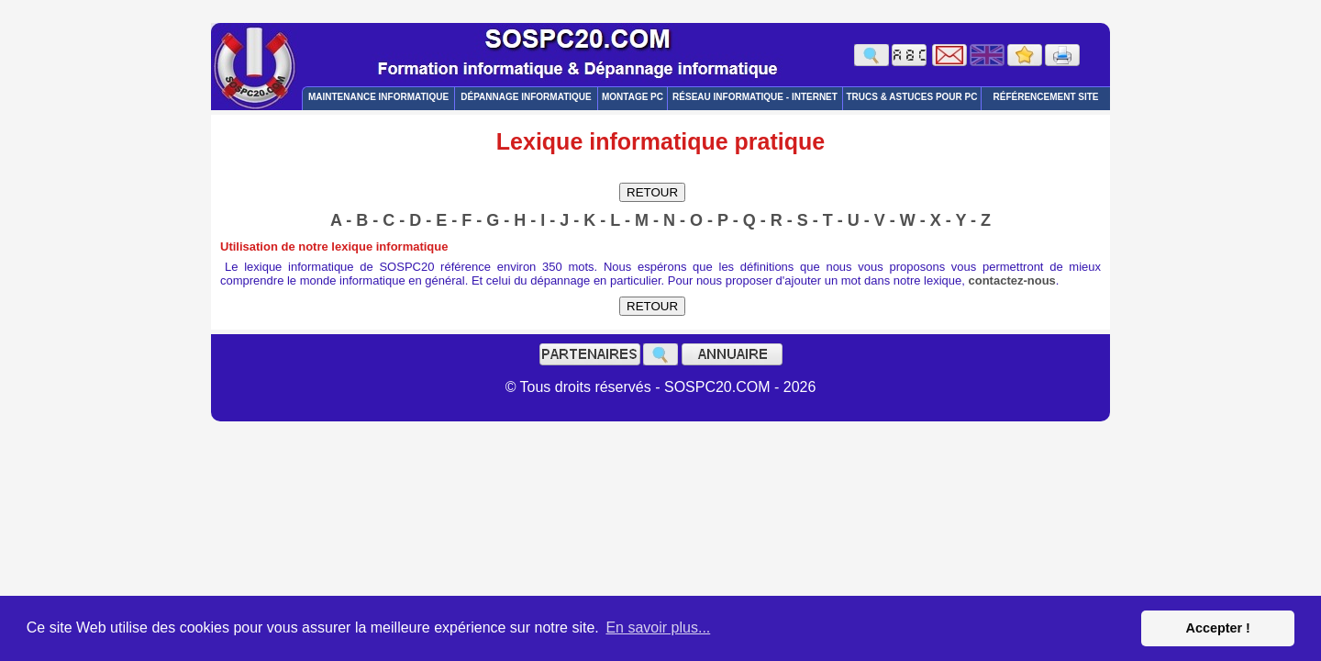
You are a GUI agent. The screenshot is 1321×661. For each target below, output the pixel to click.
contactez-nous (1012, 280)
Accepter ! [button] (1217, 628)
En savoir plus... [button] (657, 627)
